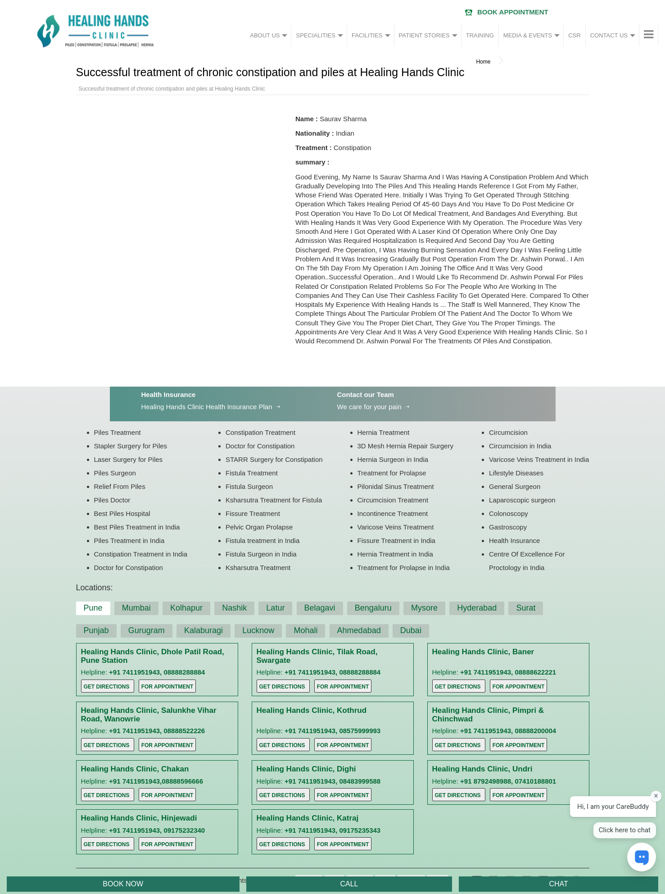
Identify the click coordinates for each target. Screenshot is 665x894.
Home (483, 62)
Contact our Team (365, 394)
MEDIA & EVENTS (527, 35)
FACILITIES (367, 35)
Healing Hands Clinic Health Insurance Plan (206, 407)
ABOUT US (265, 35)
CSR (574, 35)
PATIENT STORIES (424, 35)
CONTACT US (609, 35)
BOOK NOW (123, 884)
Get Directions (107, 687)
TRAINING (480, 35)
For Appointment (167, 687)
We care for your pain (369, 407)
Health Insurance (168, 394)
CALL (349, 884)
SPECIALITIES (315, 35)
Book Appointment (512, 12)
